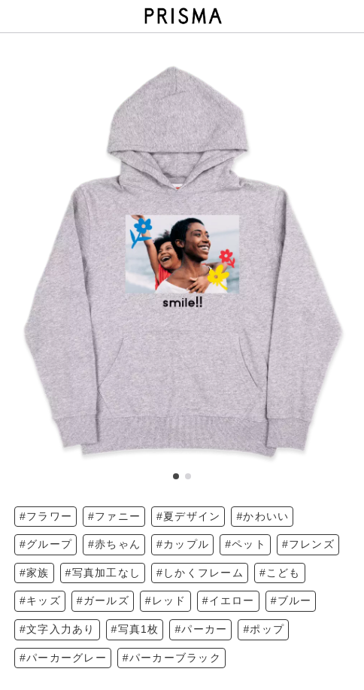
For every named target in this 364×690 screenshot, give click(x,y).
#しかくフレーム (200, 573)
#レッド (166, 600)
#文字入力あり (58, 629)
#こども (280, 573)
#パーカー (200, 629)
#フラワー (46, 516)
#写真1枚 (135, 629)
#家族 (35, 573)
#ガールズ (103, 600)
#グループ (46, 544)
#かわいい (262, 516)
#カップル (182, 544)
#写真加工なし (103, 573)
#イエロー (228, 600)
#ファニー (114, 516)
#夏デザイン (188, 516)
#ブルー (291, 600)
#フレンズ (308, 544)
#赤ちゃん (114, 544)
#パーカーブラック (172, 658)
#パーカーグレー (63, 658)
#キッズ (40, 600)
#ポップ (263, 629)
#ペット (245, 544)
